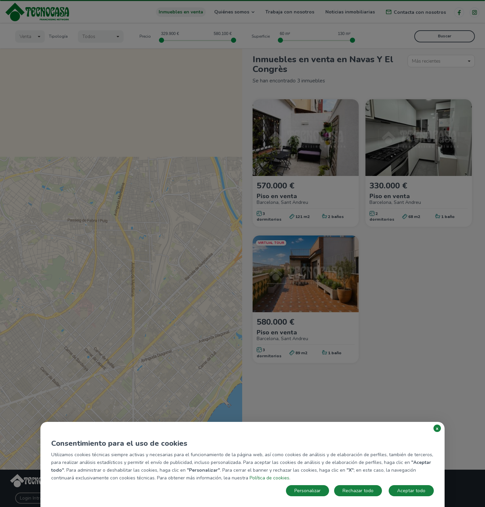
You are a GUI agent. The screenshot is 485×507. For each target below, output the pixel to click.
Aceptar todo (411, 490)
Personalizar (307, 490)
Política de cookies (269, 478)
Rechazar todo (358, 490)
